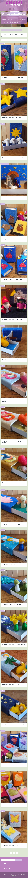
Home (3, 30)
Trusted (20, 874)
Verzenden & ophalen (6, 869)
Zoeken (19, 860)
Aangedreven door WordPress (8, 874)
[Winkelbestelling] (12, 39)
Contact (2, 867)
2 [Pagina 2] (14, 853)
